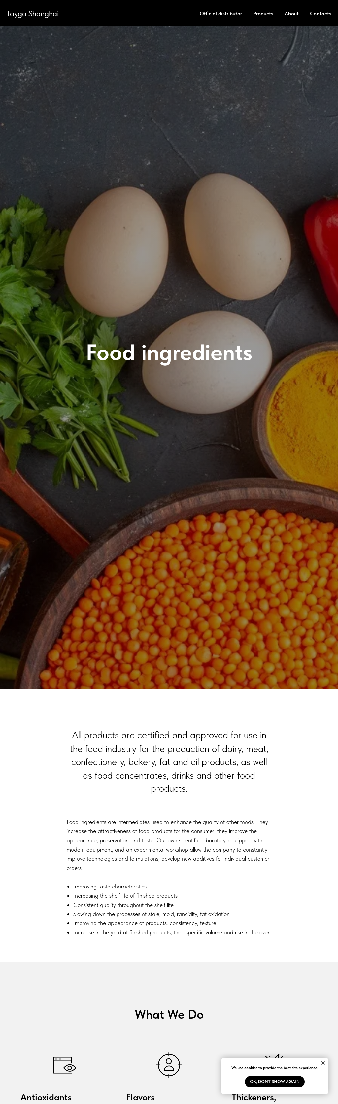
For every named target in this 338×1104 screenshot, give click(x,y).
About (292, 13)
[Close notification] (323, 1063)
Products (263, 13)
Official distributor (221, 13)
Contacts (320, 13)
